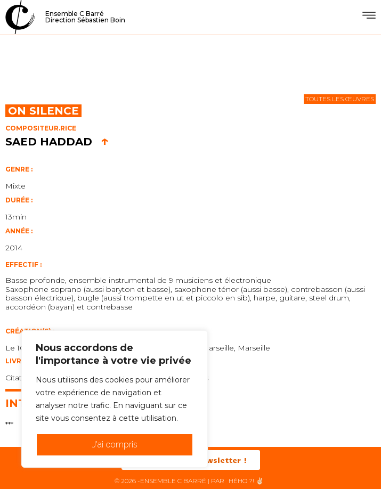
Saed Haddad (57, 141)
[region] (114, 399)
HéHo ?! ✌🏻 (246, 481)
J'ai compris (114, 444)
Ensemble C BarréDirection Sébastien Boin (85, 17)
